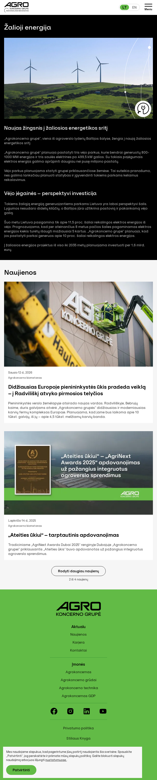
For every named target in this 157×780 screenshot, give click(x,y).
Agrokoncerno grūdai (78, 680)
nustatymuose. (56, 760)
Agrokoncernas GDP (78, 696)
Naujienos (78, 634)
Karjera (79, 642)
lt (124, 7)
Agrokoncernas (78, 672)
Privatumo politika (78, 728)
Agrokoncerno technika (78, 688)
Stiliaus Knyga (78, 738)
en (134, 7)
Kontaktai (78, 650)
